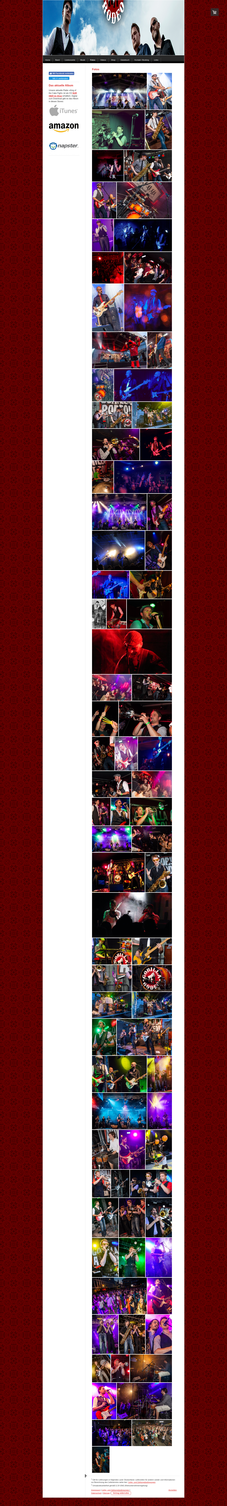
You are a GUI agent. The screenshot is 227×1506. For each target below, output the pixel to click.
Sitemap (106, 1493)
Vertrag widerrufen (121, 1493)
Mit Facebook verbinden (61, 73)
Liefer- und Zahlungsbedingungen (142, 1482)
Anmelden (172, 1490)
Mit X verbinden (59, 78)
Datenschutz (96, 1493)
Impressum (95, 1490)
